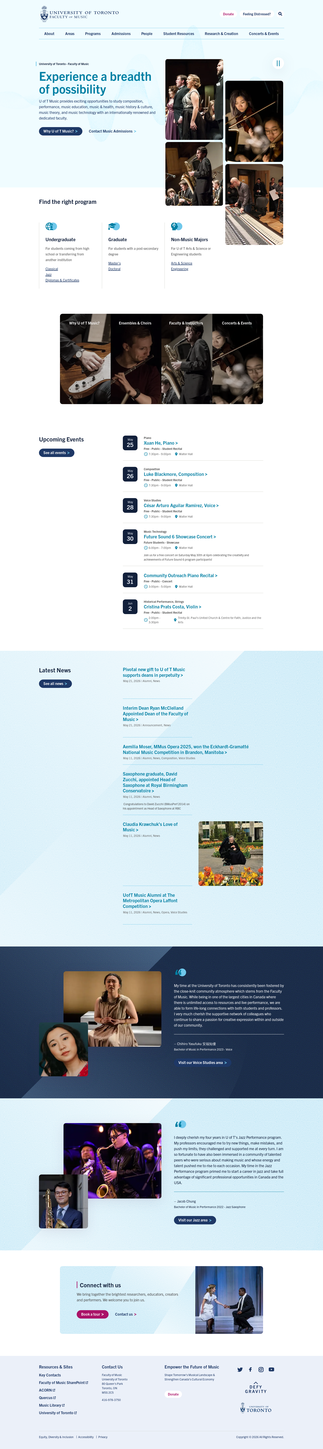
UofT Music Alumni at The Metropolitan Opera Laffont (150, 900)
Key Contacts (50, 1374)
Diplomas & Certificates (62, 280)
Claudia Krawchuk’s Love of (150, 826)
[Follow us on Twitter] (240, 1369)
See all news (55, 683)
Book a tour (92, 1314)
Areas (69, 33)
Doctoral (114, 269)
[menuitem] (67, 1375)
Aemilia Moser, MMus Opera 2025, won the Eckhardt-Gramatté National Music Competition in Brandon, (186, 749)
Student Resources (178, 33)
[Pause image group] (278, 63)
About (49, 33)
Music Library (50, 1405)
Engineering (179, 269)
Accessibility (85, 1437)
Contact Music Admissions (112, 131)
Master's (114, 263)
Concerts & (238, 322)
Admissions (121, 33)
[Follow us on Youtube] (271, 1369)
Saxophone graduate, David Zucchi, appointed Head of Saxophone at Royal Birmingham (155, 782)
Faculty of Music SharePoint (62, 1382)
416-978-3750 (111, 1400)
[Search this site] (280, 14)
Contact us (126, 1314)
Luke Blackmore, (177, 474)
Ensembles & (136, 322)
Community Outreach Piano (182, 575)
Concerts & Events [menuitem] (264, 33)
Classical (51, 269)
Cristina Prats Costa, (174, 606)
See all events (56, 452)
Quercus (45, 1397)
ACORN (45, 1390)
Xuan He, (162, 442)
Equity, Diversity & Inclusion (56, 1437)
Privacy (102, 1437)
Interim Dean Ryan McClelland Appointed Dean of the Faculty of (155, 713)
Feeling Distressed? (257, 14)
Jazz (48, 274)
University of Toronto (56, 1412)
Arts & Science (181, 263)
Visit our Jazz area (194, 1219)
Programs (93, 33)
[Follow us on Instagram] (261, 1369)
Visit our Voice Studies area (202, 1062)
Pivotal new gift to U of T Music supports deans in (154, 672)
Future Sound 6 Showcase (181, 536)
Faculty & (187, 322)
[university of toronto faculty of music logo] (80, 13)
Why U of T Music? (60, 131)
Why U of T (85, 322)
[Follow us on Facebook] (250, 1369)
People (146, 33)
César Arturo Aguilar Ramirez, (182, 505)
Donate (228, 14)
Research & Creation (221, 33)
